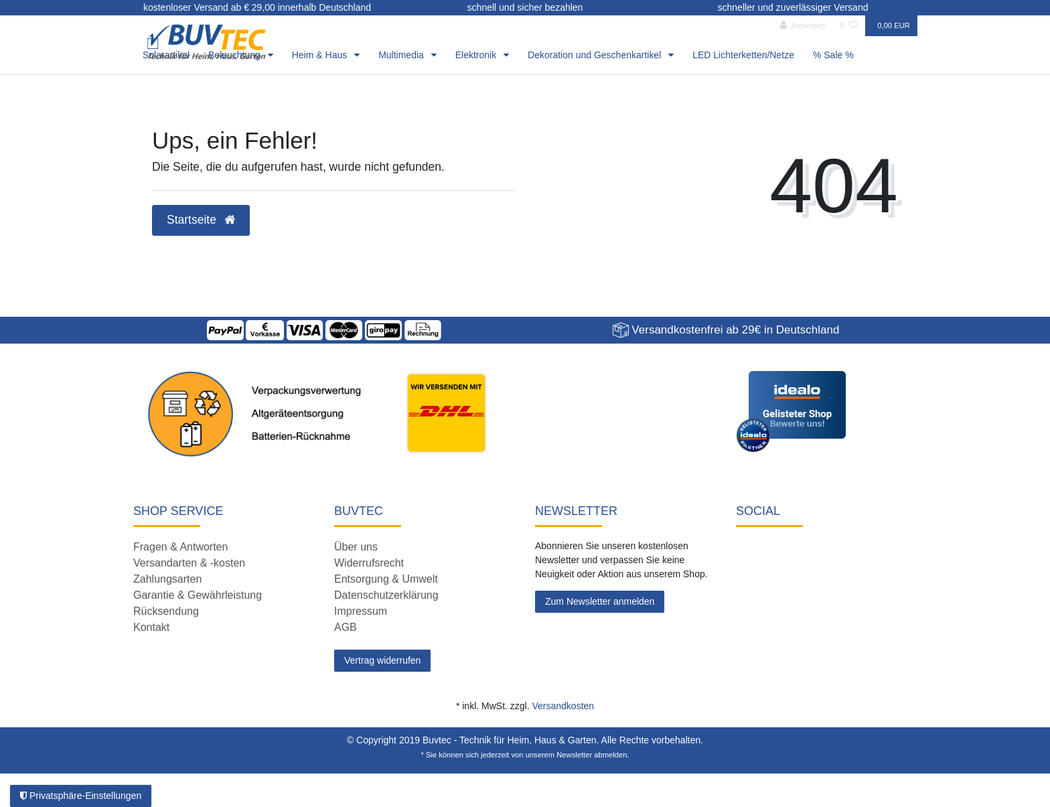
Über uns (356, 547)
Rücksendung (166, 611)
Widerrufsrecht (369, 563)
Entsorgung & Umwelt (386, 579)
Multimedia (402, 55)
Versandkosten (563, 706)
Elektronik (477, 55)
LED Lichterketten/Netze (743, 55)
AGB (345, 627)
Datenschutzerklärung (386, 595)
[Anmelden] (802, 25)
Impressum (360, 611)
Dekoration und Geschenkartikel (596, 55)
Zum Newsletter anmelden (599, 601)
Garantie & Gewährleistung (197, 595)
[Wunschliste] (848, 25)
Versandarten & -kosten (189, 563)
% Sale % (833, 55)
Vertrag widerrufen (382, 660)
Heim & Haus (321, 55)
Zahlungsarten (167, 579)
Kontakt (151, 627)
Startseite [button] (201, 219)
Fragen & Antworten (180, 547)
